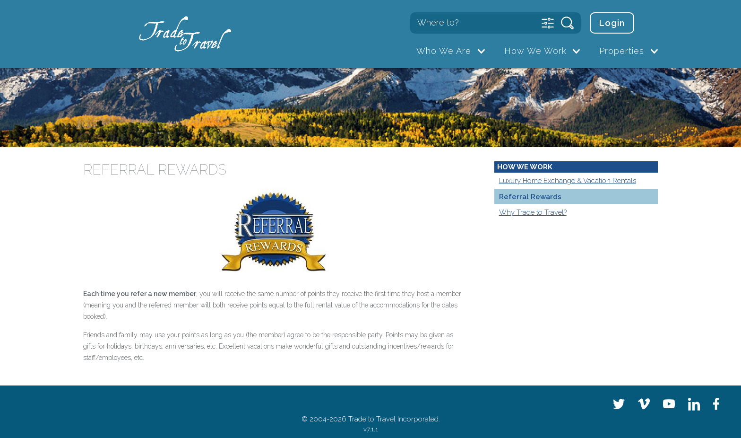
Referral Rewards (530, 197)
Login (612, 23)
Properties (621, 51)
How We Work (535, 51)
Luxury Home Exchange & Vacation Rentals (567, 180)
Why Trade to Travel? (533, 212)
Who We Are (443, 51)
